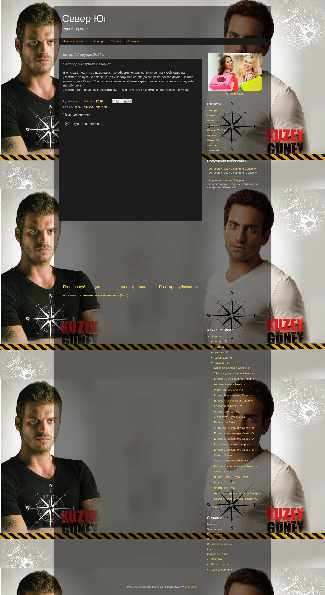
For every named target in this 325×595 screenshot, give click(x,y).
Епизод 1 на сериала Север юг (234, 449)
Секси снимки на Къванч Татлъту (235, 466)
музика (211, 135)
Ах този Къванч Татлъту (229, 384)
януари (220, 363)
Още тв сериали (221, 569)
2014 (214, 336)
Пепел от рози (220, 564)
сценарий (102, 106)
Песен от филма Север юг (231, 460)
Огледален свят (217, 554)
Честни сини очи (224, 487)
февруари (221, 357)
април (219, 352)
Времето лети (216, 539)
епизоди (89, 106)
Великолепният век (219, 544)
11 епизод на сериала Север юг (234, 373)
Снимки (116, 41)
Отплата (216, 559)
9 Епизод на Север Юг (228, 389)
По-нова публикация (81, 287)
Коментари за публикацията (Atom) (105, 295)
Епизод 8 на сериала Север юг (234, 395)
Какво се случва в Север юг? (233, 367)
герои (78, 106)
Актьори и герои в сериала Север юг (233, 168)
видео (211, 115)
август (219, 341)
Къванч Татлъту (217, 130)
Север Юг (84, 18)
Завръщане (214, 529)
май (218, 346)
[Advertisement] (130, 253)
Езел (210, 549)
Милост (212, 524)
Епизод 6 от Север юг (228, 406)
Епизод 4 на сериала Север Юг (234, 433)
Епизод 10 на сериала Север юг (235, 378)
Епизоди (133, 41)
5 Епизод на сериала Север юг (234, 428)
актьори (212, 110)
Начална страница (75, 41)
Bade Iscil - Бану (224, 422)
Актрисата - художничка (229, 417)
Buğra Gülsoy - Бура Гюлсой (232, 476)
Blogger (193, 586)
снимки (211, 145)
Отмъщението (216, 534)
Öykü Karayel (222, 471)
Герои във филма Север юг (227, 180)
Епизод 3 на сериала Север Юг (234, 438)
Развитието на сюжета (228, 411)
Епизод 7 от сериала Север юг (234, 400)
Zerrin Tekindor (223, 455)
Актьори (98, 41)
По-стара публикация (178, 287)
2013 (214, 507)
